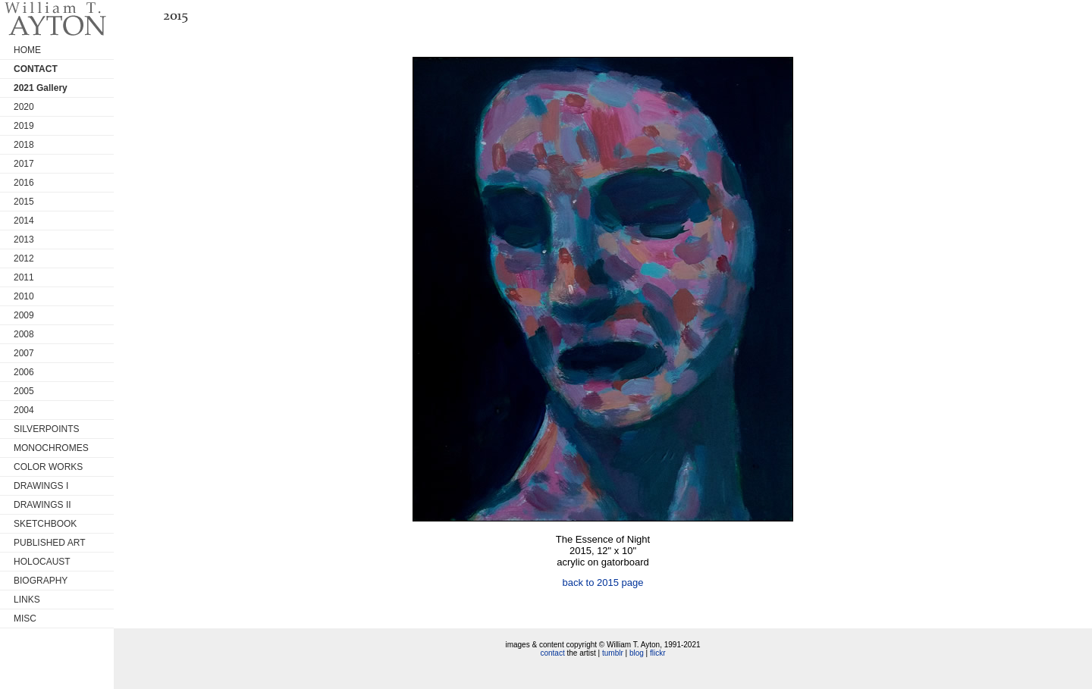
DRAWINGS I (41, 486)
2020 (24, 107)
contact (552, 653)
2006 (24, 372)
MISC (25, 618)
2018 (24, 144)
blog (636, 653)
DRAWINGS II (42, 505)
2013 (24, 239)
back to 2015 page (603, 582)
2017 (24, 163)
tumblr (612, 653)
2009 (24, 315)
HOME (27, 50)
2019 (24, 126)
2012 (24, 258)
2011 (24, 277)
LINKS (27, 599)
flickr (658, 653)
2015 (24, 201)
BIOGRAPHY (40, 580)
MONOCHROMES (51, 448)
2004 (24, 410)
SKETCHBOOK (45, 523)
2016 (24, 182)
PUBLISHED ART (49, 542)
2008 (24, 334)
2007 (24, 353)
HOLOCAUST (42, 561)
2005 (24, 391)
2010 (24, 296)
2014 (24, 220)
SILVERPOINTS (46, 429)
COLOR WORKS (48, 467)
